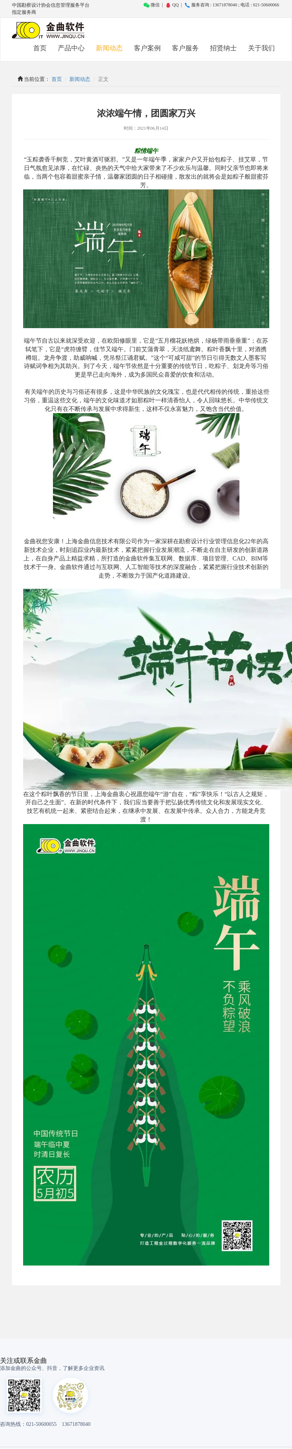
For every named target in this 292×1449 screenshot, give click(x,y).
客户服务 (185, 48)
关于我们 (261, 48)
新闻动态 (109, 48)
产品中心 (71, 48)
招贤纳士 (223, 48)
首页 (40, 48)
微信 (152, 4)
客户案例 (147, 48)
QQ (172, 4)
